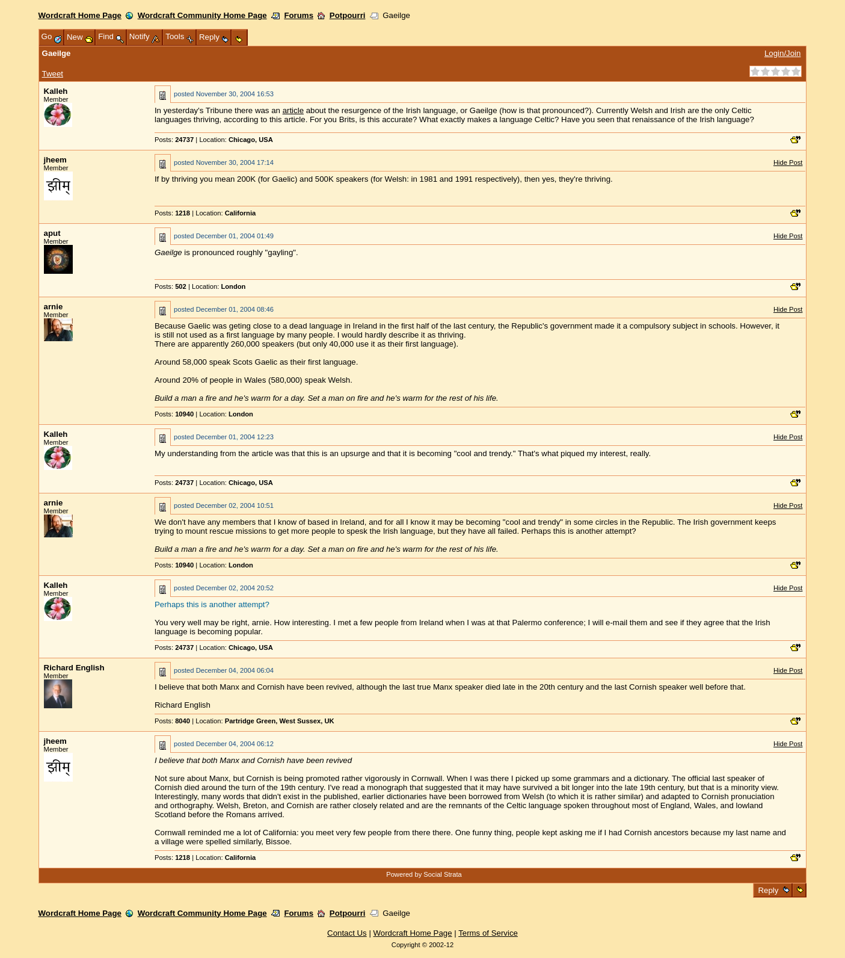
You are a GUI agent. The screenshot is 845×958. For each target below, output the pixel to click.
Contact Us (347, 933)
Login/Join (782, 53)
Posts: (174, 139)
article (293, 110)
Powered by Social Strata (424, 874)
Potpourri (348, 15)
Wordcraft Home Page (79, 15)
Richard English (74, 667)
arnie (53, 306)
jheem (55, 159)
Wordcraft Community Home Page (202, 15)
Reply (768, 890)
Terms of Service (488, 933)
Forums (298, 15)
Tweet (52, 73)
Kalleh (56, 91)
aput (52, 233)
